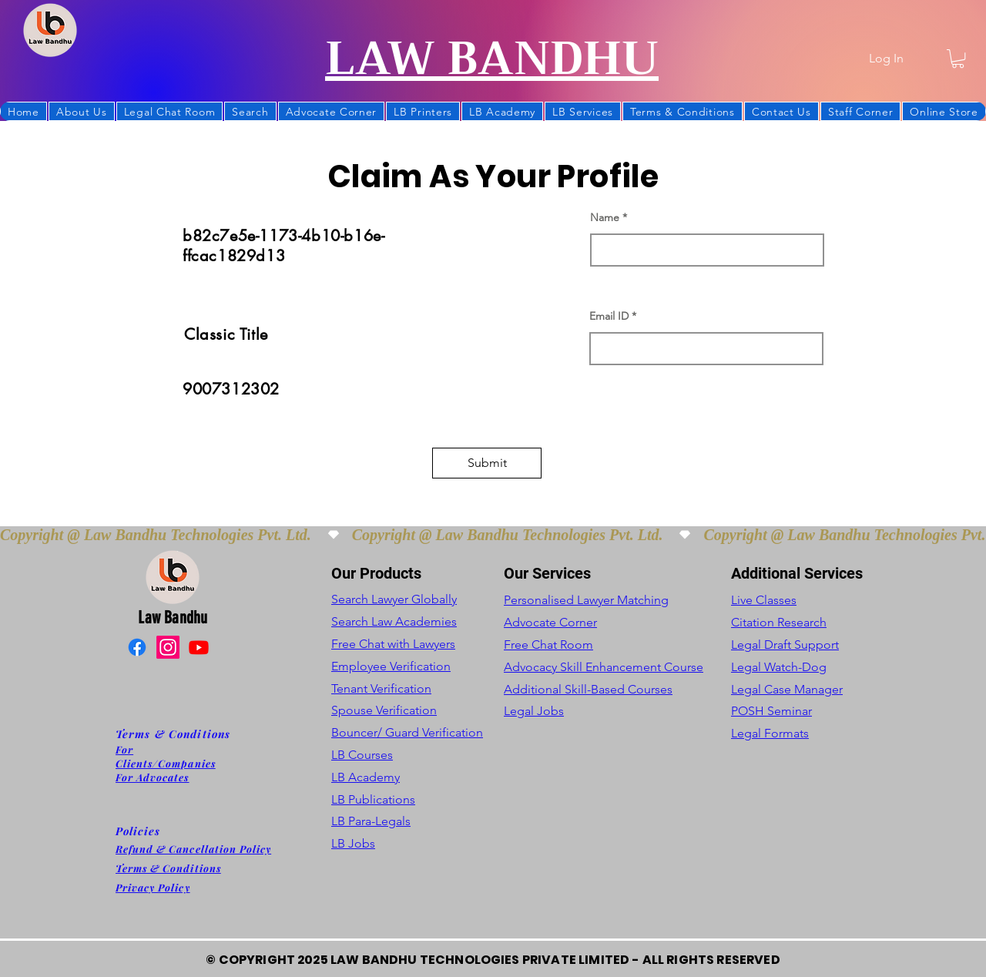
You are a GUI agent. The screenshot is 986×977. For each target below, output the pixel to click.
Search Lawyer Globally (394, 599)
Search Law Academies (394, 621)
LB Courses (362, 754)
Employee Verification (391, 666)
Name (604, 217)
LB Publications (373, 799)
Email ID (609, 316)
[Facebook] (137, 647)
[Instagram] (167, 647)
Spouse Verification (384, 710)
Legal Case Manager (787, 689)
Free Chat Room (548, 644)
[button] (958, 58)
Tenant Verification (381, 688)
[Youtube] (198, 647)
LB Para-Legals (371, 821)
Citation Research (779, 622)
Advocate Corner (550, 622)
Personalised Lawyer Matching (586, 600)
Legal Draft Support (785, 644)
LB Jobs (353, 843)
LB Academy (365, 777)
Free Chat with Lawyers (393, 643)
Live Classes (764, 600)
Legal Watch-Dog (779, 667)
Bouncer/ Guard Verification (407, 732)
